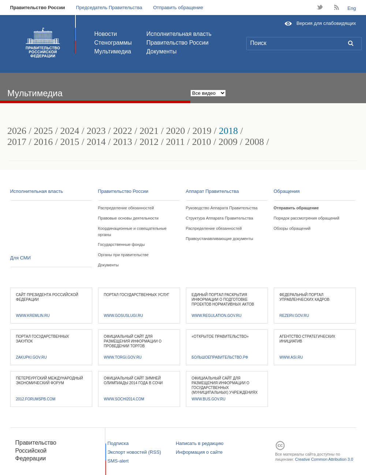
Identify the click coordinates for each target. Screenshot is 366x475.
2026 (16, 131)
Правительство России (37, 7)
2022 (122, 131)
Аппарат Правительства (212, 191)
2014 (96, 141)
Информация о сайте (199, 452)
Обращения (287, 191)
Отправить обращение (178, 7)
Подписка (118, 443)
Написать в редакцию (199, 443)
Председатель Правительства (109, 7)
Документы (161, 51)
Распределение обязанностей (126, 208)
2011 (175, 141)
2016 (43, 141)
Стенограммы (113, 43)
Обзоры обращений (292, 228)
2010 (201, 141)
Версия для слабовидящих (326, 23)
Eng (351, 8)
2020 (175, 131)
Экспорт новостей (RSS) (134, 452)
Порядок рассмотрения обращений (307, 218)
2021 (148, 131)
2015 (69, 141)
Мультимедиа (112, 51)
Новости (105, 34)
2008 (254, 141)
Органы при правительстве (123, 255)
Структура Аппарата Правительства (219, 218)
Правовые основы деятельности (128, 218)
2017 (16, 141)
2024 (69, 131)
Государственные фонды (121, 244)
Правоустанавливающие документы (219, 238)
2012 (148, 141)
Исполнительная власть (179, 34)
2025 (43, 131)
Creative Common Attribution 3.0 (324, 459)
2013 (122, 141)
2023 (96, 131)
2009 (228, 141)
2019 (202, 131)
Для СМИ (20, 258)
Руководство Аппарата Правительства (222, 208)
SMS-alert (118, 461)
